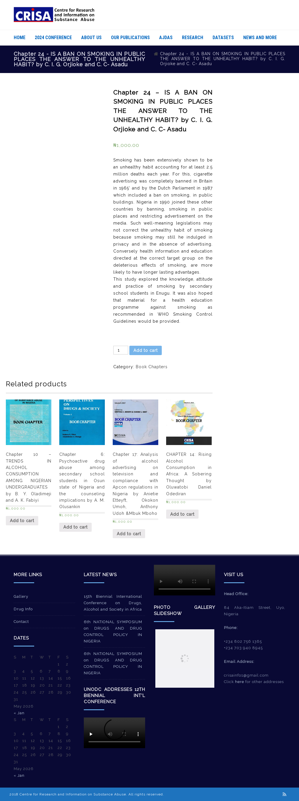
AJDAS (166, 37)
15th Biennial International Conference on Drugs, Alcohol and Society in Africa (113, 602)
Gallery (21, 596)
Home (19, 37)
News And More (260, 37)
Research (192, 37)
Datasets (223, 37)
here (239, 682)
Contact (21, 621)
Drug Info (23, 609)
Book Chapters (152, 366)
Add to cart (145, 350)
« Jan (19, 713)
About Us (91, 37)
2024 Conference (53, 37)
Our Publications (130, 37)
